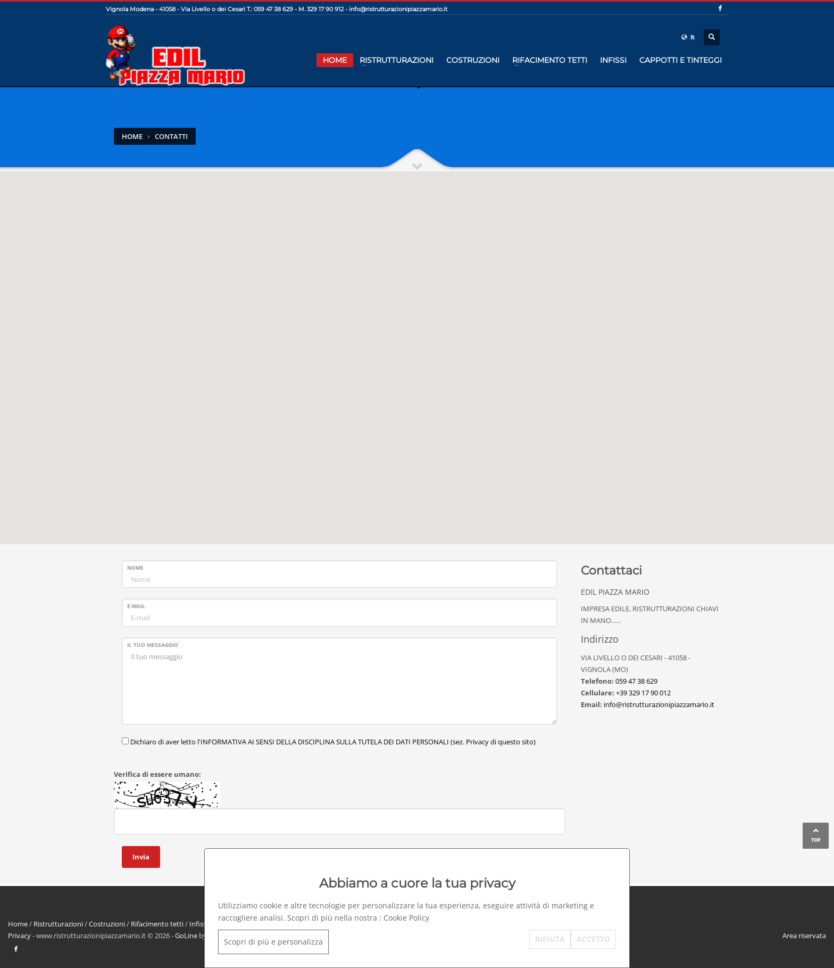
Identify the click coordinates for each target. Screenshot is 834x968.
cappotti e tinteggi (680, 60)
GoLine (186, 935)
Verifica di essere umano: (157, 774)
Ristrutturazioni (396, 60)
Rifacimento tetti (549, 60)
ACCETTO (593, 939)
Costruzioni (472, 60)
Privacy (19, 935)
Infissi (613, 60)
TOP (816, 839)
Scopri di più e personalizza (273, 942)
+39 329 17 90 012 (643, 693)
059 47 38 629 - (275, 9)
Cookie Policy (406, 918)
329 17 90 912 (325, 9)
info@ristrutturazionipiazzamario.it (398, 9)
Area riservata (804, 935)
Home (335, 60)
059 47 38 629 (636, 681)
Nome (135, 567)
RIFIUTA (550, 939)
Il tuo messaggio (152, 645)
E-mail (136, 606)
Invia (140, 857)
